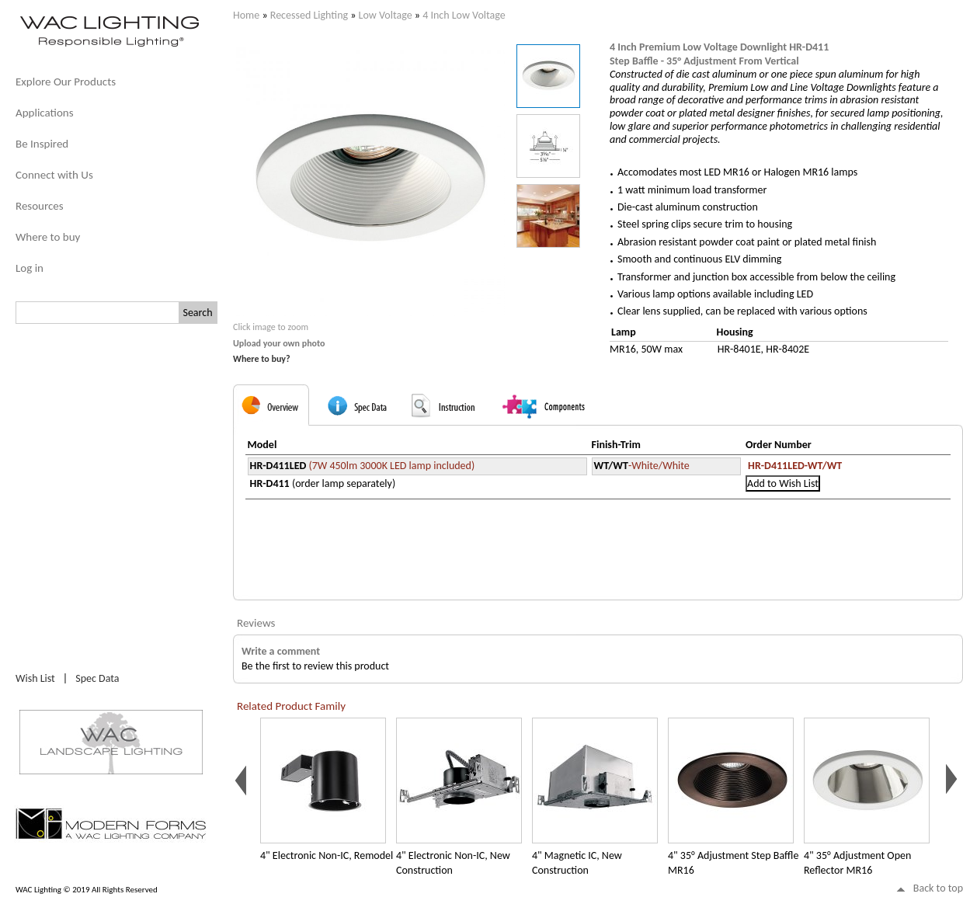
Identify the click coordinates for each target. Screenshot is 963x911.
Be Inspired (42, 144)
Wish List (35, 678)
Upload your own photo (279, 343)
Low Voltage (385, 15)
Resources (40, 206)
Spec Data (97, 678)
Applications (45, 113)
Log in (29, 268)
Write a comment (281, 651)
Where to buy (48, 237)
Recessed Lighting (309, 15)
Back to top (938, 888)
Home (246, 15)
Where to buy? (261, 358)
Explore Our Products (66, 82)
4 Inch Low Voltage (464, 15)
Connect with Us (54, 175)
